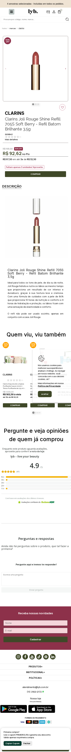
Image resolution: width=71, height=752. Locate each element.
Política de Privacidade (49, 386)
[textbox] (35, 19)
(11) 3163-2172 (34, 691)
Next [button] (65, 68)
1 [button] (33, 413)
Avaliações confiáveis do (36, 502)
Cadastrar (35, 639)
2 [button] (35, 412)
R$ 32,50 (31, 159)
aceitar (45, 394)
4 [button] (39, 412)
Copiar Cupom (13, 743)
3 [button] (37, 412)
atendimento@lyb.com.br (35, 687)
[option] (35, 68)
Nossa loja (35, 698)
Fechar (26, 743)
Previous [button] (5, 68)
